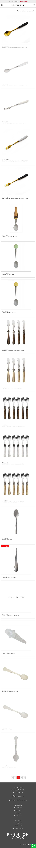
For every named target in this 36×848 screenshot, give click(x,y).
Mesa (18, 11)
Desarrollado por (27, 844)
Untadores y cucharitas (28, 11)
